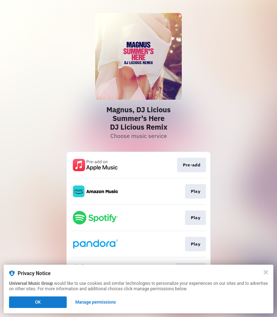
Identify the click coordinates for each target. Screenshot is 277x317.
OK (38, 302)
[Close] (266, 272)
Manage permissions (95, 302)
